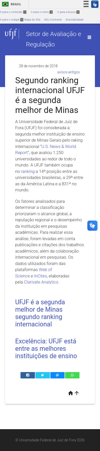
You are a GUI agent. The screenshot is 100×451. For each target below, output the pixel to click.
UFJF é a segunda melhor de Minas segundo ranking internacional (40, 313)
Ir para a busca (68, 12)
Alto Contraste (53, 19)
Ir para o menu (42, 12)
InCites (40, 275)
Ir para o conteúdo (13, 12)
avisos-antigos (68, 72)
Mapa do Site (32, 19)
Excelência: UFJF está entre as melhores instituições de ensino (46, 349)
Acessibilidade (74, 19)
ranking (28, 171)
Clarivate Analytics (41, 282)
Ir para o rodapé (11, 19)
